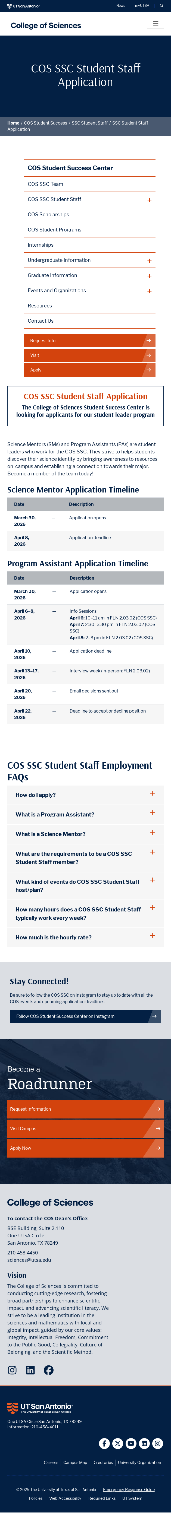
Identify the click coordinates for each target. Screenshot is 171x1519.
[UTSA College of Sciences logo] (44, 23)
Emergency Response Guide (129, 1489)
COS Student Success (45, 123)
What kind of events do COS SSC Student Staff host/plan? (77, 885)
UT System (132, 1498)
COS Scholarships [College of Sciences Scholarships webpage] (48, 214)
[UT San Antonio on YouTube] (131, 1443)
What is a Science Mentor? (50, 834)
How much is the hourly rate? (53, 937)
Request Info (91, 341)
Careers (51, 1462)
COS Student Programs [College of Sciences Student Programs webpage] (54, 230)
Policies (35, 1498)
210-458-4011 (44, 1427)
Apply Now (85, 1148)
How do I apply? (35, 795)
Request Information (85, 1109)
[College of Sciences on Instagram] (13, 1372)
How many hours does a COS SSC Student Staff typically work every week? (78, 913)
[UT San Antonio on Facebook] (104, 1443)
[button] (161, 6)
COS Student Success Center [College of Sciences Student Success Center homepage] (70, 167)
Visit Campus (85, 1128)
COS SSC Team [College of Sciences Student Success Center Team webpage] (45, 184)
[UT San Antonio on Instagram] (157, 1443)
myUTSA (142, 6)
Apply (91, 370)
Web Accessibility (65, 1498)
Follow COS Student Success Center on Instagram (86, 1016)
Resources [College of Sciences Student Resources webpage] (40, 306)
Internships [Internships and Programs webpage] (41, 245)
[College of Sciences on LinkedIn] (32, 1372)
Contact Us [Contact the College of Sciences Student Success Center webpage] (41, 321)
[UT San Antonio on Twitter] (117, 1443)
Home (13, 123)
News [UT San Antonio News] (120, 6)
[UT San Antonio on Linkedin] (144, 1443)
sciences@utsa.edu (29, 1260)
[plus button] (90, 199)
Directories (102, 1462)
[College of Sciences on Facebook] (50, 1372)
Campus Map (75, 1462)
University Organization (139, 1462)
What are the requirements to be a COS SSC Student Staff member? (73, 857)
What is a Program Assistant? (54, 814)
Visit (91, 355)
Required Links (102, 1498)
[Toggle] (155, 23)
